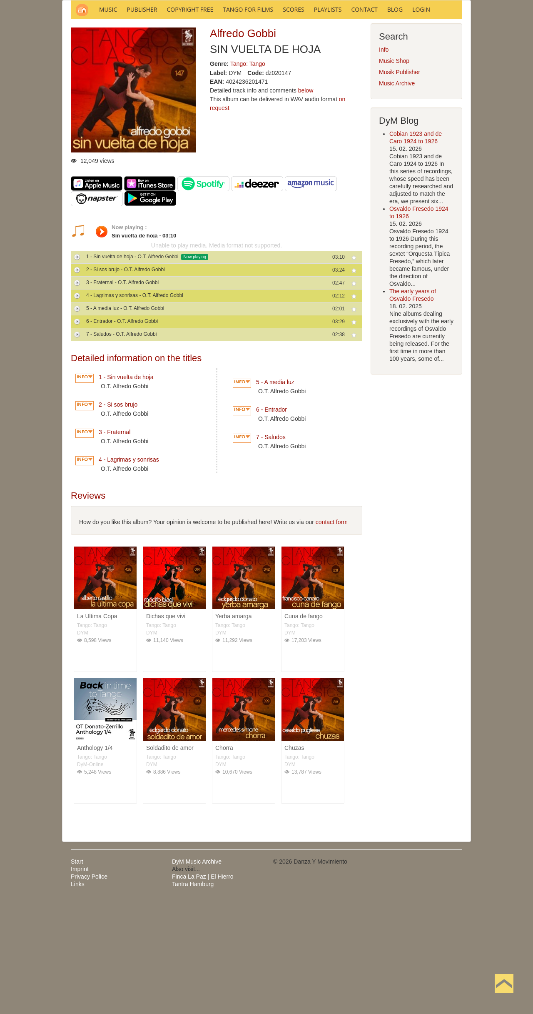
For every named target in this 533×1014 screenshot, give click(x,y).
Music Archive (397, 195)
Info (384, 162)
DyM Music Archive (197, 974)
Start (77, 974)
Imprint (80, 981)
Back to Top (504, 996)
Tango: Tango (247, 176)
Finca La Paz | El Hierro (203, 989)
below (306, 203)
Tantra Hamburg (193, 996)
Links (78, 996)
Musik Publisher (399, 184)
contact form (332, 634)
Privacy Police (89, 989)
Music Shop (394, 173)
